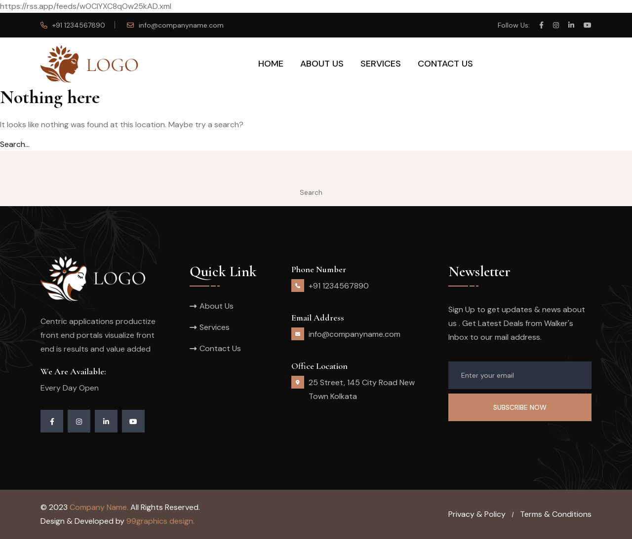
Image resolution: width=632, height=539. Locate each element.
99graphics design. (160, 521)
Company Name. (99, 507)
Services (380, 64)
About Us (322, 64)
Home (270, 64)
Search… (15, 144)
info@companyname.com (181, 25)
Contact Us (445, 64)
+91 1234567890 (78, 25)
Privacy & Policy (477, 514)
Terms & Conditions (556, 514)
